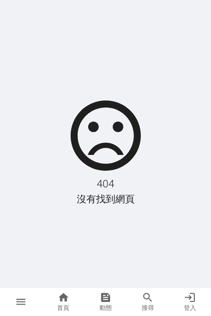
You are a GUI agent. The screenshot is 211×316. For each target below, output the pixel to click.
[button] (21, 302)
